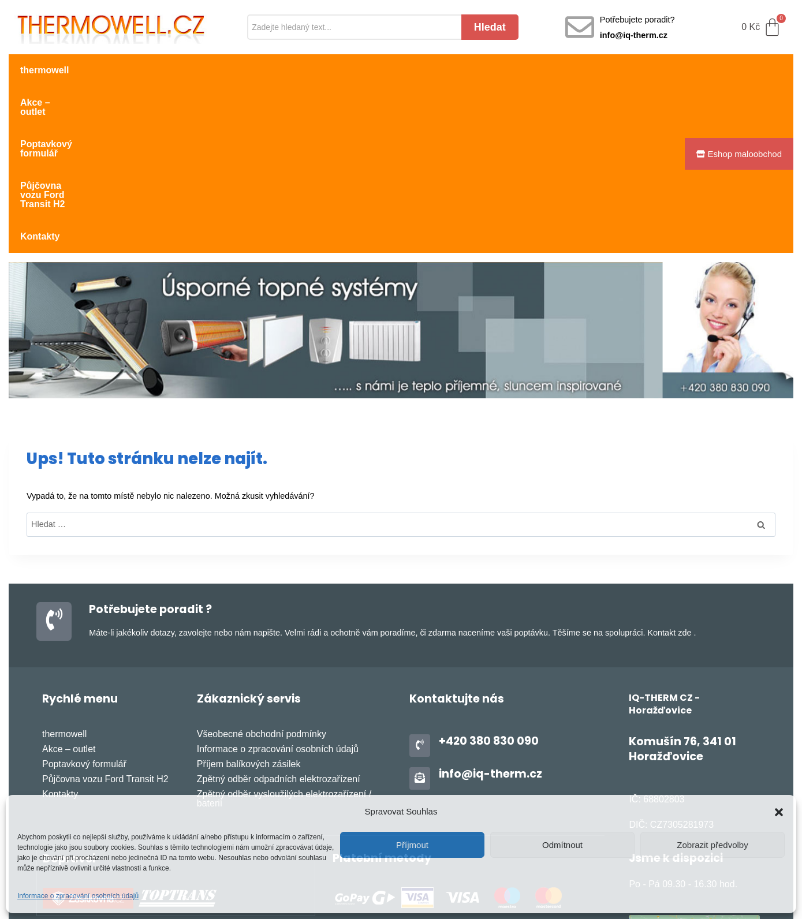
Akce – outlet (121, 70)
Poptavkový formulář (218, 70)
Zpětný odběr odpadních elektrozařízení (278, 616)
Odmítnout (562, 845)
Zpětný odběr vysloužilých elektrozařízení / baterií (284, 635)
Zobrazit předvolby (712, 845)
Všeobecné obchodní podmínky (261, 571)
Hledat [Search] (490, 27)
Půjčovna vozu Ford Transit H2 (355, 70)
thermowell (44, 70)
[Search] (354, 27)
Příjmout (412, 845)
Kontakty (465, 70)
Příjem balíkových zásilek (249, 601)
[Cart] (761, 27)
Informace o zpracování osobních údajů (78, 896)
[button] (779, 812)
